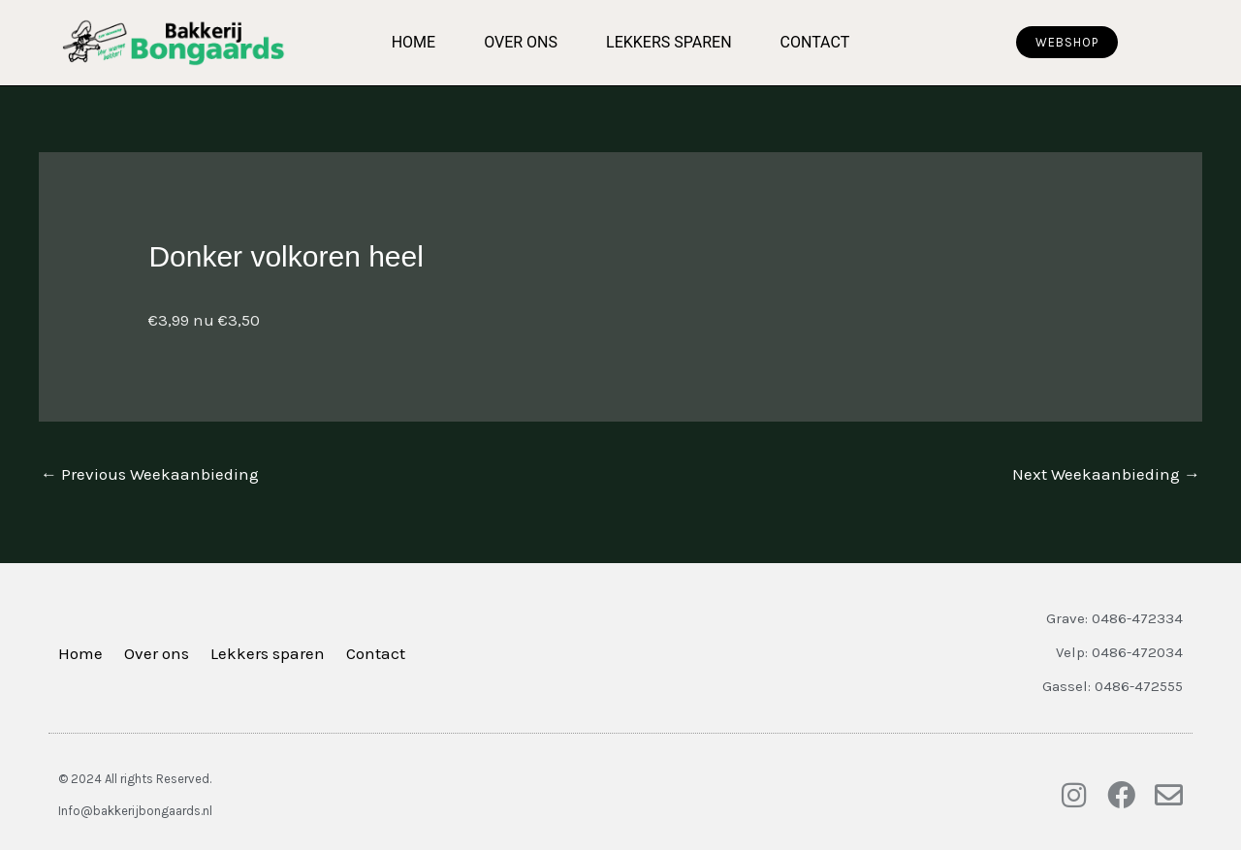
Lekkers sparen (669, 42)
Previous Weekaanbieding (150, 474)
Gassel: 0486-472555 (1112, 686)
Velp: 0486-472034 (1119, 652)
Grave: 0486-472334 (1114, 618)
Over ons (520, 42)
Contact (815, 42)
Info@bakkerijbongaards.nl (135, 810)
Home (413, 42)
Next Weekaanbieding (1106, 474)
